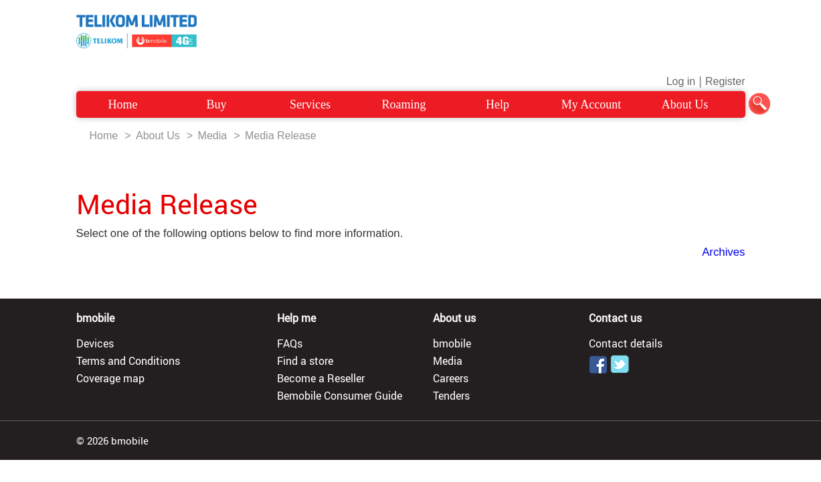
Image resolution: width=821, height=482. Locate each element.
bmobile (452, 343)
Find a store (305, 360)
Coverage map (110, 378)
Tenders (451, 395)
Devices (95, 343)
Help (497, 104)
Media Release (280, 135)
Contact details (625, 343)
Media (212, 135)
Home (123, 104)
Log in (681, 81)
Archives (723, 252)
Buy (216, 104)
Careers (450, 378)
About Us (685, 104)
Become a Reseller (321, 378)
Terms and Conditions (128, 360)
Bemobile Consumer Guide (339, 395)
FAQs (289, 343)
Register (725, 81)
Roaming (404, 104)
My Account (591, 104)
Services (310, 104)
